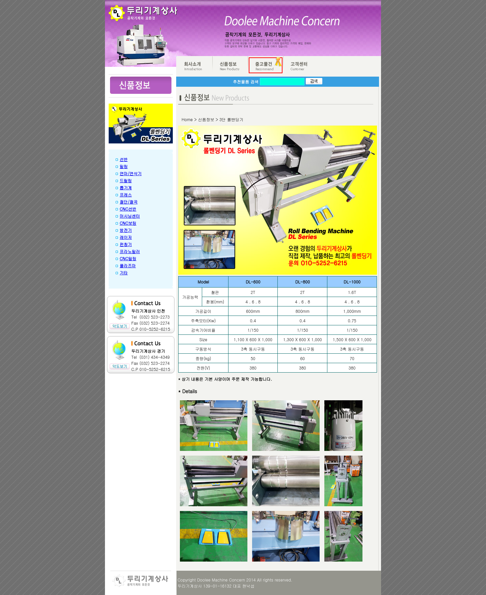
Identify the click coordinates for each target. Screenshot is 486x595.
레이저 (126, 237)
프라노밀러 (130, 251)
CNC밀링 (128, 258)
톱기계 (126, 187)
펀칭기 (126, 244)
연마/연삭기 (131, 173)
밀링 (124, 166)
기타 (124, 272)
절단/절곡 (129, 202)
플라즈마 (128, 265)
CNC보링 (128, 223)
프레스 (126, 194)
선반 (124, 159)
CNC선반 (128, 209)
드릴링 (126, 180)
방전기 (126, 230)
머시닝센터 (130, 216)
